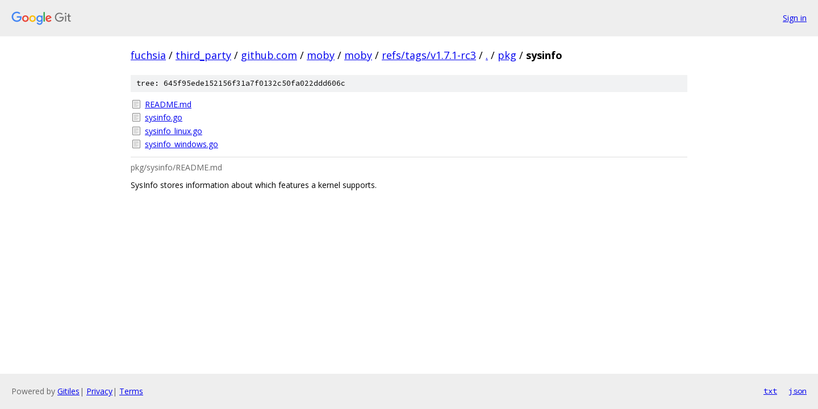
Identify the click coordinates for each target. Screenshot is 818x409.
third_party (203, 55)
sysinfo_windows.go (181, 144)
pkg (507, 55)
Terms (131, 391)
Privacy (99, 391)
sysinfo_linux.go (173, 131)
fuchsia (148, 55)
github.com (269, 55)
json (797, 391)
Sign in (795, 17)
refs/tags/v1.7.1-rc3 (429, 55)
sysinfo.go (163, 117)
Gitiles (68, 391)
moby (321, 55)
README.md (168, 104)
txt (770, 391)
